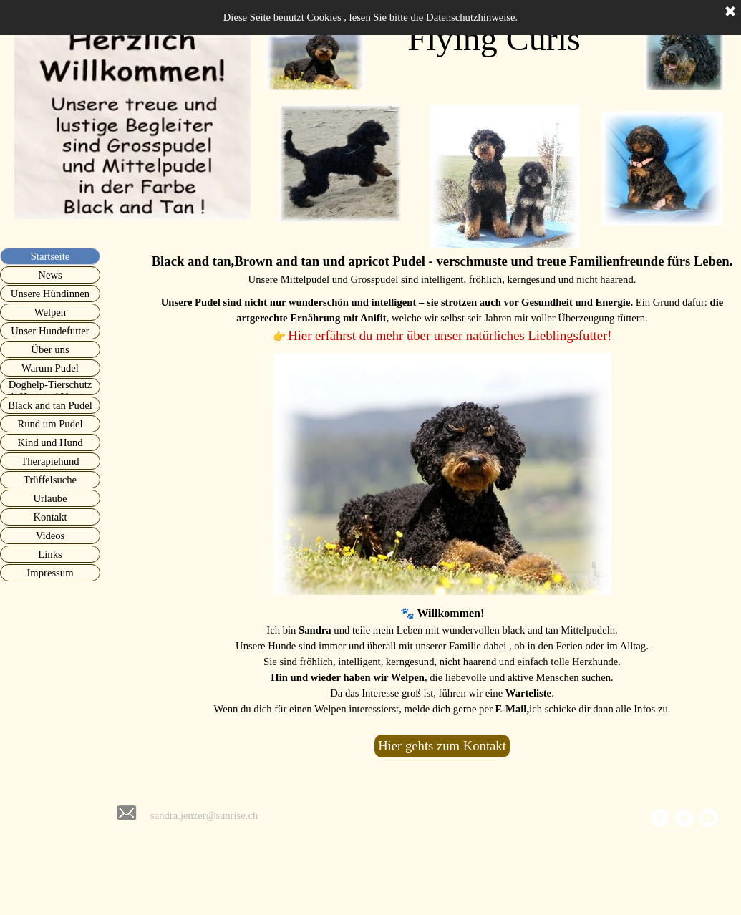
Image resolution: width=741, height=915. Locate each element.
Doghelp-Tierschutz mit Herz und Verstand (50, 390)
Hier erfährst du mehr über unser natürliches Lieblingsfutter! (449, 335)
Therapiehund (50, 461)
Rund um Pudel (49, 424)
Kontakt (50, 517)
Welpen (50, 312)
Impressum (49, 572)
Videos (50, 535)
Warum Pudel (50, 368)
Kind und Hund (49, 442)
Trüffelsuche (50, 479)
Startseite (50, 256)
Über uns (50, 349)
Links (50, 554)
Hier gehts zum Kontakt (442, 745)
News (50, 275)
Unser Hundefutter (50, 331)
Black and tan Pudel (50, 405)
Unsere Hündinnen (50, 293)
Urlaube (50, 498)
